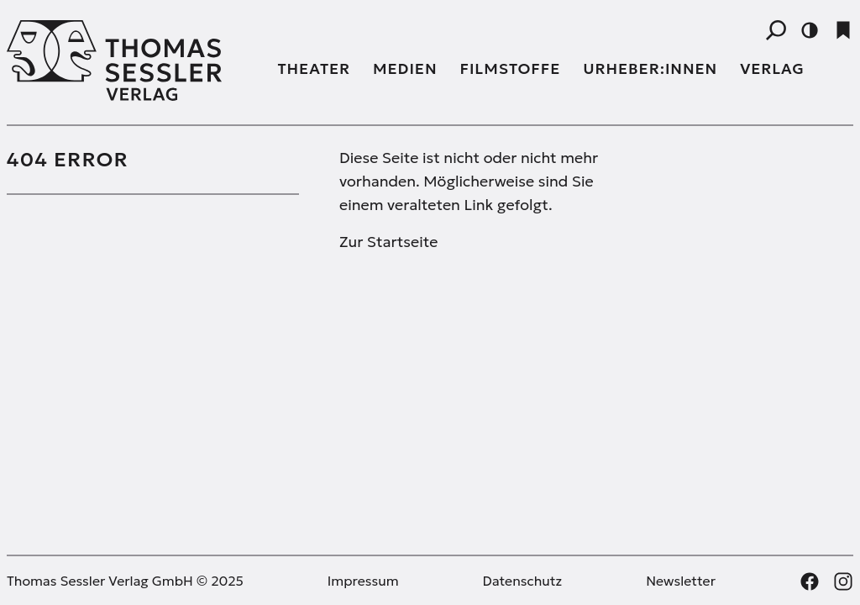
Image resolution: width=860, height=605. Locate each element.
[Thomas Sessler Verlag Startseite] (132, 60)
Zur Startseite (388, 241)
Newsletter (681, 580)
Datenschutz (523, 580)
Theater (314, 68)
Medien (405, 68)
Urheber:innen (650, 68)
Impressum (363, 580)
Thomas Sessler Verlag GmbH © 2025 (125, 580)
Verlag (772, 68)
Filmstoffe (510, 68)
